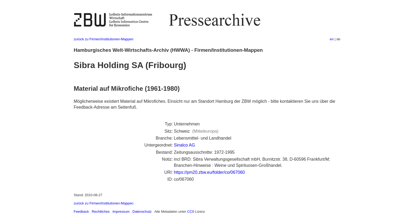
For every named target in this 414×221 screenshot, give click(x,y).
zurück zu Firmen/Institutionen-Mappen (104, 39)
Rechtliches (101, 212)
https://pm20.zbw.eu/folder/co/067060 (209, 172)
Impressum (121, 212)
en (331, 39)
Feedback (81, 212)
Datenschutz (142, 212)
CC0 (190, 212)
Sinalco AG (184, 145)
